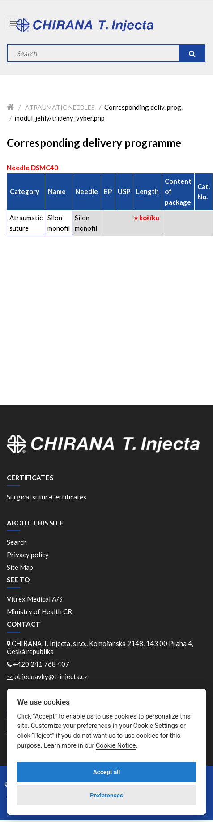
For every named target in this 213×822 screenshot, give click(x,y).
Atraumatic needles (60, 107)
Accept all (106, 771)
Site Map (20, 567)
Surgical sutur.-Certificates (46, 497)
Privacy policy (28, 555)
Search (17, 542)
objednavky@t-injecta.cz (50, 676)
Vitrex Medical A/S (36, 599)
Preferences (106, 795)
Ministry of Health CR (39, 611)
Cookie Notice (116, 745)
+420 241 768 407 (41, 664)
